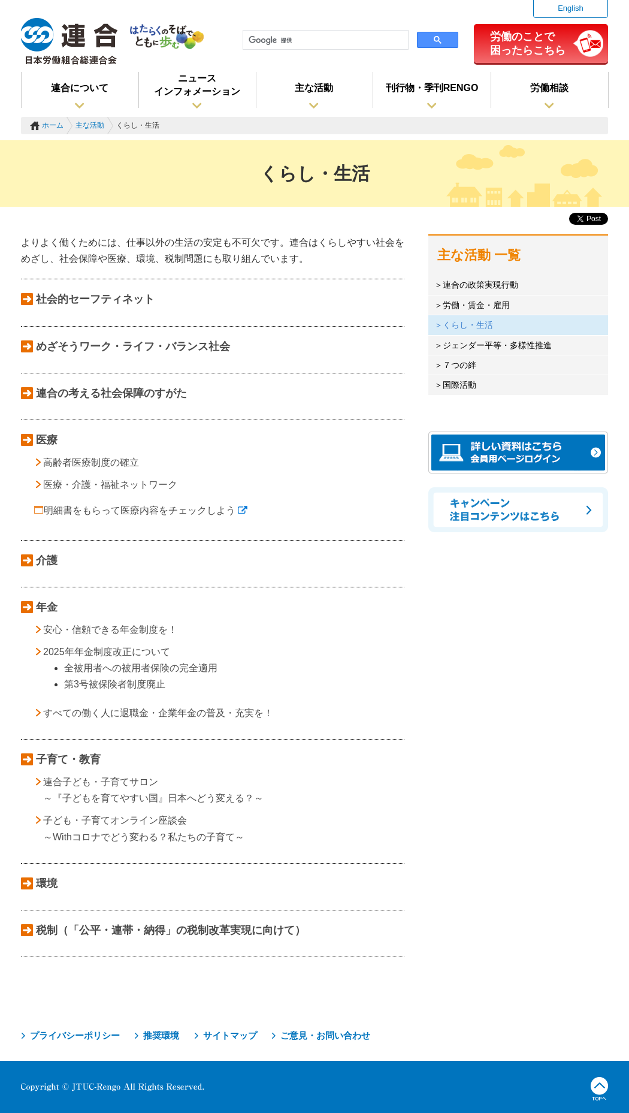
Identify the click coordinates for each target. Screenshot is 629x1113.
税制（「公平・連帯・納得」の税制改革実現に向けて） (171, 930)
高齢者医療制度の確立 (91, 462)
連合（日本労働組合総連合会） (69, 41)
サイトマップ (230, 1035)
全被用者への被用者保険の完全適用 (140, 668)
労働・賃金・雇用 (476, 305)
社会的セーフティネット (95, 299)
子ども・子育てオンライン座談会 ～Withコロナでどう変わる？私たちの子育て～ (143, 828)
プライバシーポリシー (75, 1035)
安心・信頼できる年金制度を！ (110, 630)
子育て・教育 (68, 759)
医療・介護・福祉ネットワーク (110, 484)
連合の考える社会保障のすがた (111, 393)
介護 (47, 560)
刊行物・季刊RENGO (432, 88)
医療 (47, 440)
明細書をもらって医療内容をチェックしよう (145, 510)
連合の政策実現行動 (480, 284)
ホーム (52, 125)
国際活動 (459, 385)
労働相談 (549, 88)
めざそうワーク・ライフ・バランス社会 (133, 346)
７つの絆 (459, 365)
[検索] (324, 40)
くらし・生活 (468, 325)
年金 (47, 607)
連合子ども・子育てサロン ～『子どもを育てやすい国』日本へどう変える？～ (153, 790)
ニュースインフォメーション (197, 84)
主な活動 (314, 88)
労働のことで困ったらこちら (528, 43)
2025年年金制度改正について (106, 652)
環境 (47, 883)
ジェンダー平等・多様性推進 (497, 345)
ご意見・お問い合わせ (325, 1035)
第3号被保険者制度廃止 (114, 684)
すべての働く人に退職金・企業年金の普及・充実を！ (158, 713)
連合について (79, 88)
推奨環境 (161, 1035)
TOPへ (599, 1089)
